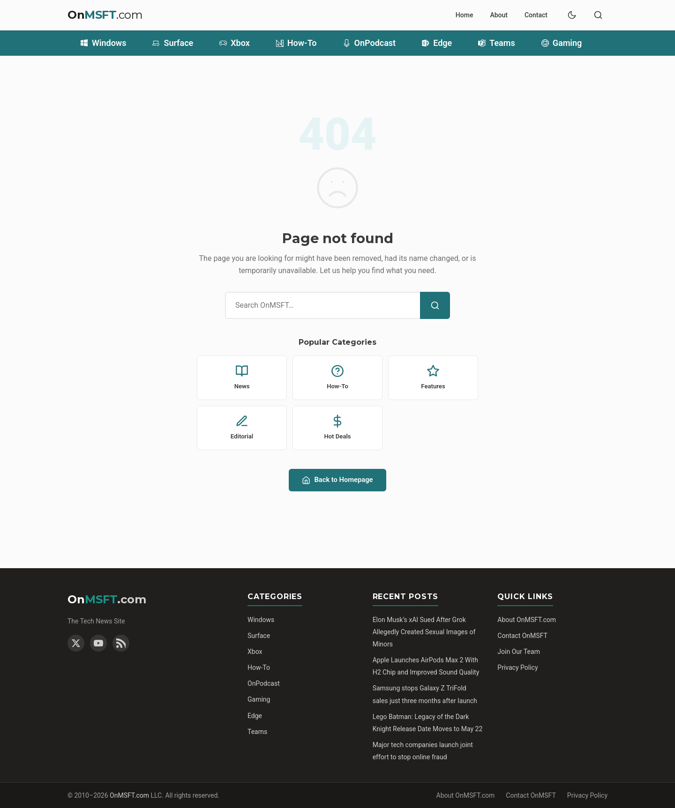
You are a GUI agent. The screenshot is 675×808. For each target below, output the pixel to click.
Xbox (234, 43)
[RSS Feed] (120, 643)
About (499, 15)
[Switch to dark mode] (571, 15)
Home (464, 15)
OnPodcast (369, 43)
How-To (296, 43)
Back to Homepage (337, 479)
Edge (437, 43)
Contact (536, 15)
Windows (103, 43)
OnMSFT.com (129, 795)
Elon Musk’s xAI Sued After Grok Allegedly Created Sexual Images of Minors (424, 632)
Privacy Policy (517, 667)
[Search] (435, 305)
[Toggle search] (598, 15)
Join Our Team (518, 651)
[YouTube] (98, 643)
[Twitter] (76, 643)
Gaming (561, 43)
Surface (172, 43)
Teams (496, 43)
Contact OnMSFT (522, 635)
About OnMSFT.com (526, 619)
